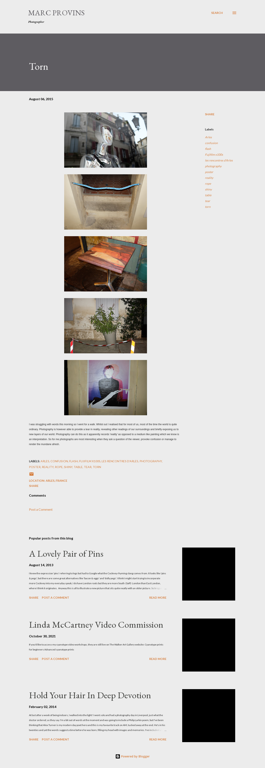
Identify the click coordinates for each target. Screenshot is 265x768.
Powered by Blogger (132, 756)
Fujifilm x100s (214, 154)
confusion (211, 143)
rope (208, 183)
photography (213, 166)
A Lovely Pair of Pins (66, 553)
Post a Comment (41, 509)
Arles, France (56, 480)
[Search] (217, 13)
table (208, 195)
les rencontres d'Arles (219, 160)
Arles (208, 137)
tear (207, 201)
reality (209, 177)
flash (208, 148)
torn (208, 206)
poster (209, 172)
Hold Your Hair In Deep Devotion (90, 695)
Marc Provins (56, 13)
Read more (157, 597)
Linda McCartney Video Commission (96, 624)
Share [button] (209, 114)
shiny (208, 189)
